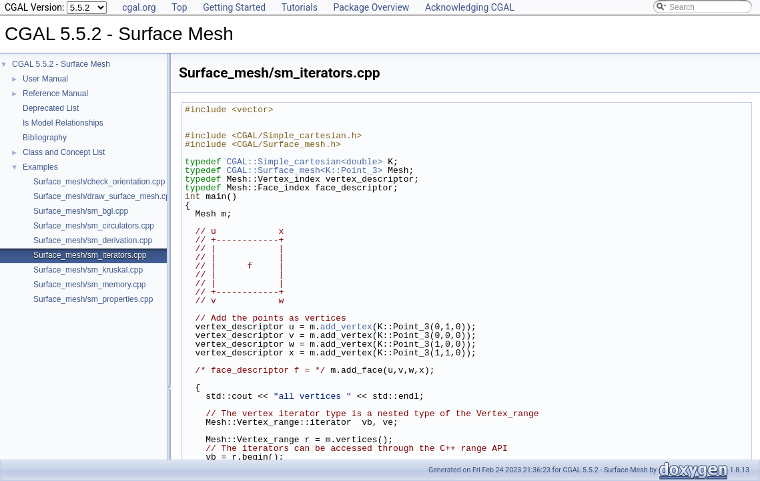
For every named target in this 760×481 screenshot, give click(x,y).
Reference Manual (55, 93)
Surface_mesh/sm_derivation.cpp (92, 240)
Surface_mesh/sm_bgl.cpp (80, 211)
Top (179, 7)
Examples (40, 167)
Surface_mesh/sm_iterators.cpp (89, 255)
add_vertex (346, 327)
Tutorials (300, 7)
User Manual (45, 79)
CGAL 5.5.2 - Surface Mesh (61, 64)
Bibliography (45, 137)
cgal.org (138, 7)
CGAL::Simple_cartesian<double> (304, 162)
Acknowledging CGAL (469, 7)
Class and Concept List (64, 152)
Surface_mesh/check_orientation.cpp (99, 181)
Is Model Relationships (63, 123)
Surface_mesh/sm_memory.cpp (89, 284)
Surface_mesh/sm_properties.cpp (93, 299)
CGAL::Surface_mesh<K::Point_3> (304, 170)
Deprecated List (51, 108)
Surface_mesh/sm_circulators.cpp (93, 225)
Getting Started (234, 7)
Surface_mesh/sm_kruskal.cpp (88, 270)
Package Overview (371, 7)
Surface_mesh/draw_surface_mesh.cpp (103, 196)
